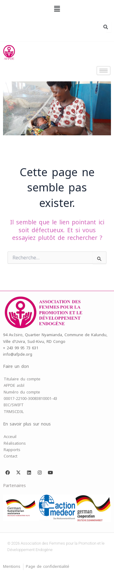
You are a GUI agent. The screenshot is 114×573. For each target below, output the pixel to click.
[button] (57, 9)
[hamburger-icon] (103, 70)
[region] (57, 108)
